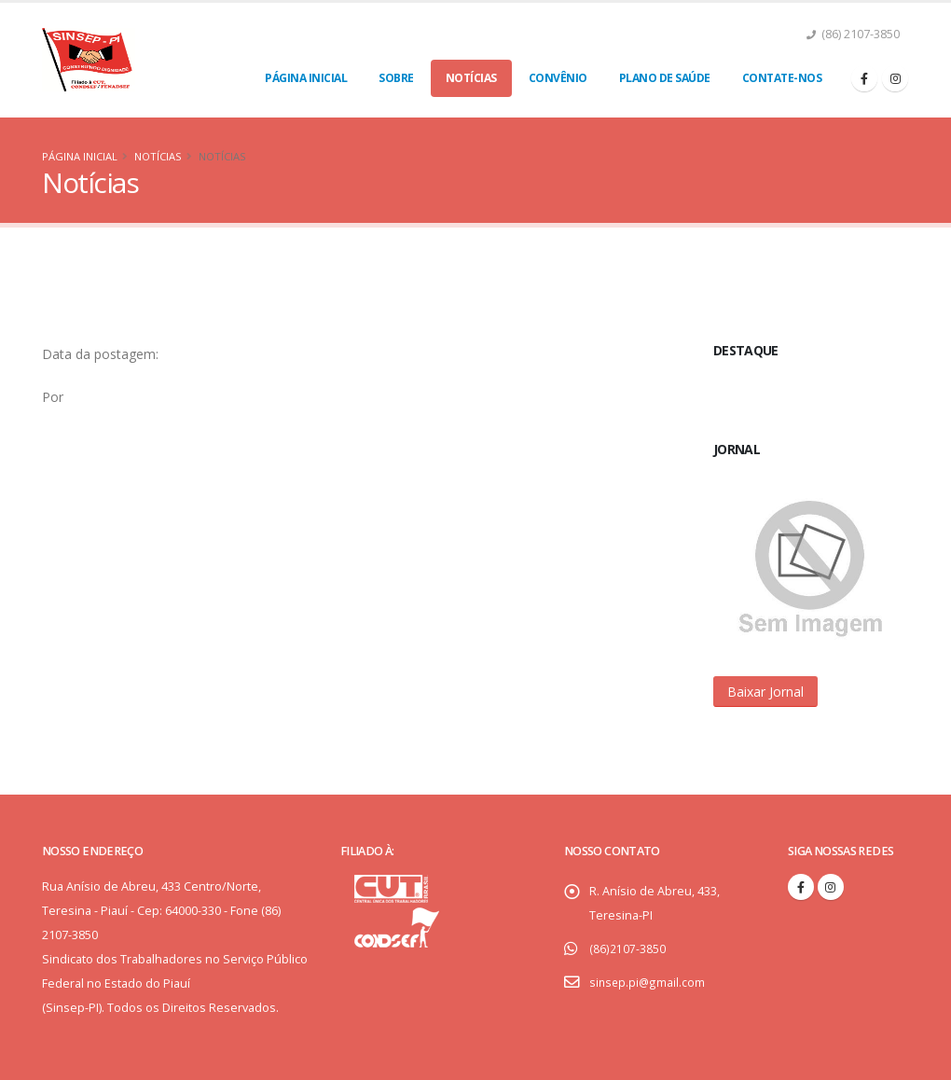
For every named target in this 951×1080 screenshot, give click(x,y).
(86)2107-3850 (627, 948)
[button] (765, 691)
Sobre (396, 78)
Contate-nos (782, 78)
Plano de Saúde (664, 78)
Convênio (558, 78)
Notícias (471, 78)
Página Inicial (306, 78)
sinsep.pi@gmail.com (648, 981)
